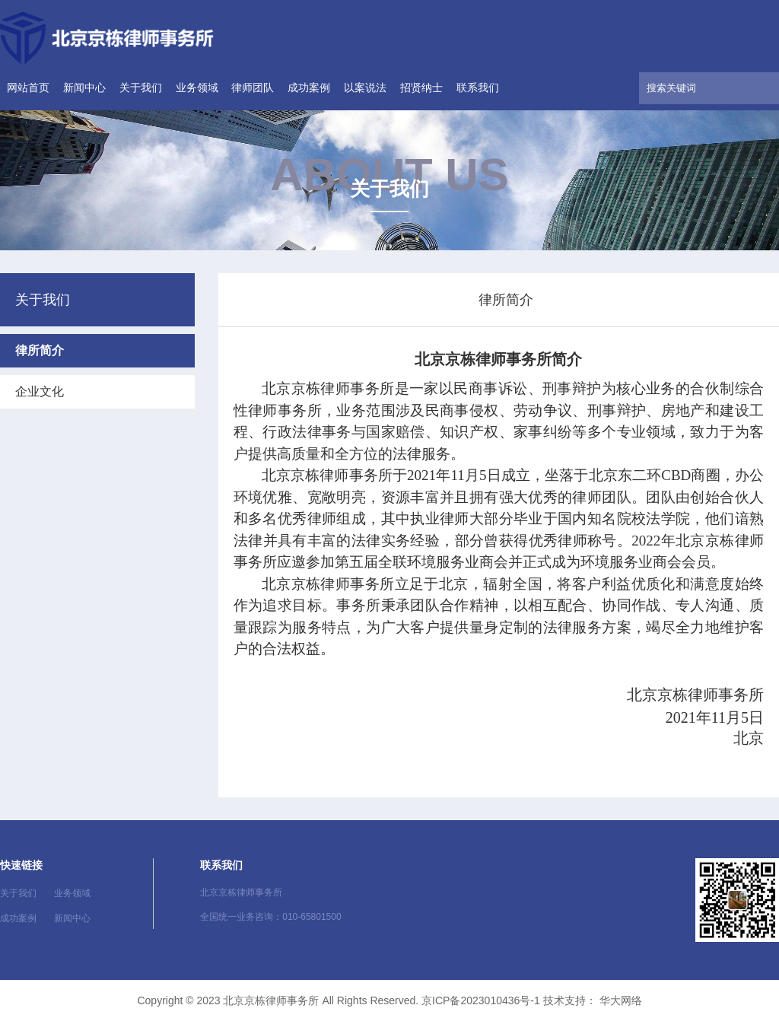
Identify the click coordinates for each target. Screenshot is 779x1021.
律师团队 (252, 87)
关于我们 (140, 87)
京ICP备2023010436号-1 (480, 1000)
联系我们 (477, 87)
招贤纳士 (421, 87)
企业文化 (39, 391)
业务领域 (197, 87)
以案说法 (365, 87)
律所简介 (39, 350)
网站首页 (28, 87)
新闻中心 (84, 87)
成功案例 (309, 87)
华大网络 (620, 1000)
